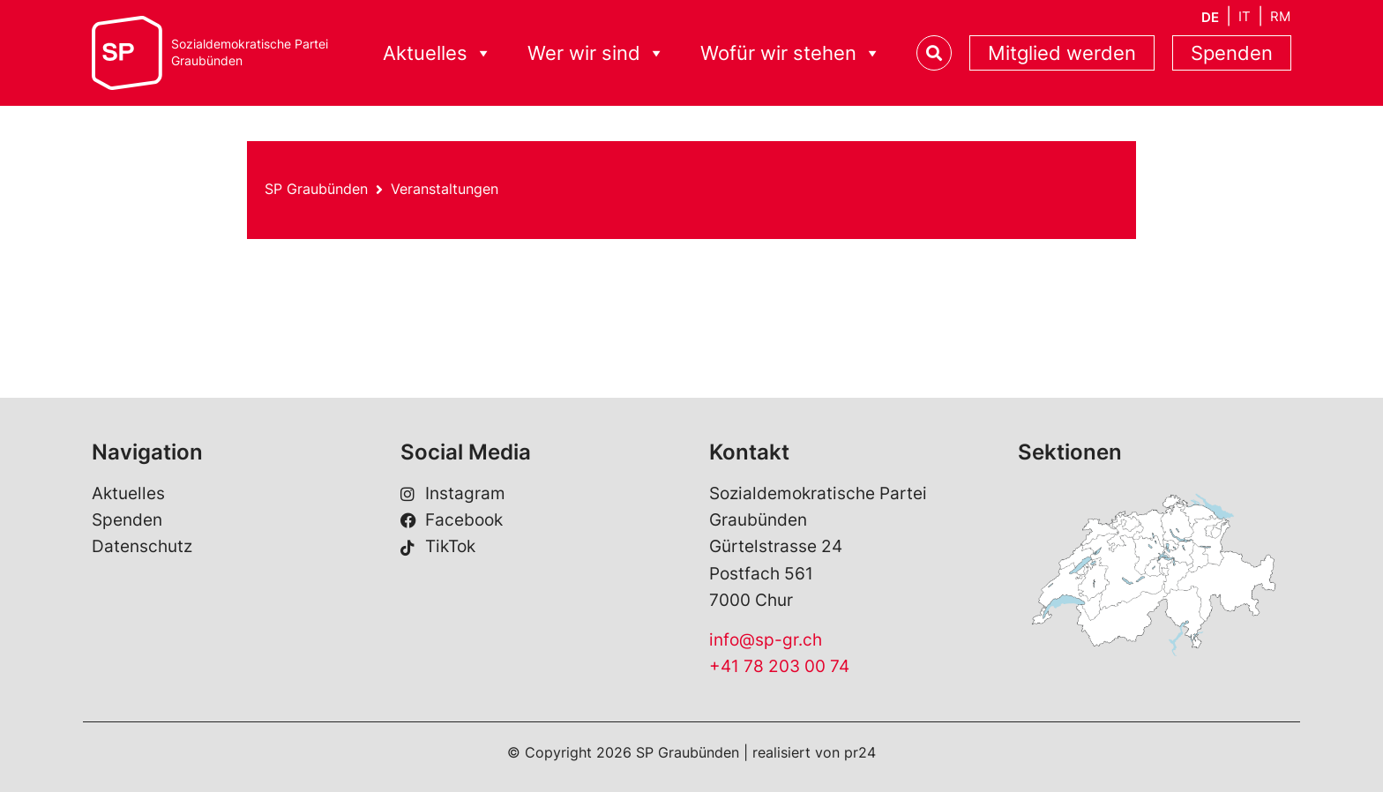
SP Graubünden (316, 189)
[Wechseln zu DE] (1210, 17)
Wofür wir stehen (790, 53)
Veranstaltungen (444, 189)
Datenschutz (142, 546)
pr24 (860, 752)
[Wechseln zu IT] (1244, 16)
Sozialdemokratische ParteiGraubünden (249, 52)
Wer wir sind (596, 53)
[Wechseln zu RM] (1280, 16)
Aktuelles (437, 53)
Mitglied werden (1062, 52)
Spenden (1232, 52)
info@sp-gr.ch (765, 640)
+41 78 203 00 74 (779, 666)
